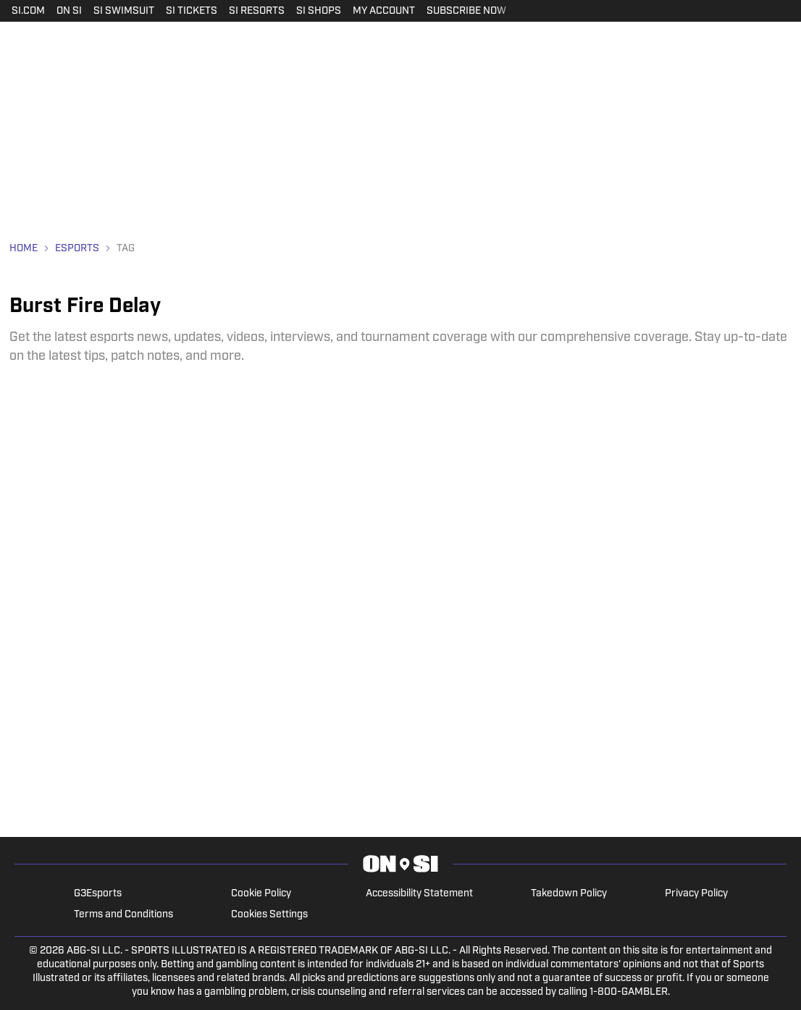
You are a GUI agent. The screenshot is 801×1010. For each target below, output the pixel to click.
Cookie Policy (261, 893)
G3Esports (98, 893)
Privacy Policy (696, 893)
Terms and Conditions (123, 914)
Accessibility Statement (419, 893)
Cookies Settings (269, 914)
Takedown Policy (569, 893)
